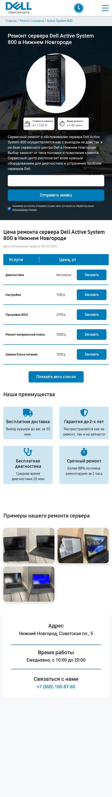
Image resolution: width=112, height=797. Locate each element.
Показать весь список (56, 376)
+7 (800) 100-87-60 (56, 686)
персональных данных (24, 209)
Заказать (92, 275)
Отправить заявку (56, 195)
